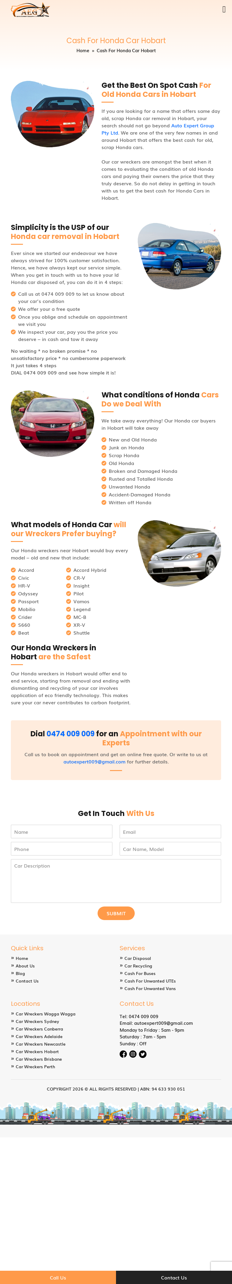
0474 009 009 (71, 734)
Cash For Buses (140, 973)
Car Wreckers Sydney (37, 1021)
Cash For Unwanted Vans (150, 988)
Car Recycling (138, 966)
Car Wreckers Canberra (39, 1029)
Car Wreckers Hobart (37, 1051)
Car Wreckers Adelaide (39, 1036)
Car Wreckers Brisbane (39, 1059)
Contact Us (27, 981)
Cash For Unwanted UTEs (150, 981)
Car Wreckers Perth (35, 1066)
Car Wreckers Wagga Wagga (46, 1014)
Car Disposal (137, 958)
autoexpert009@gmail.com (94, 761)
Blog (20, 973)
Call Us (58, 1277)
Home (82, 50)
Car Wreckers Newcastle (41, 1044)
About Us (25, 966)
